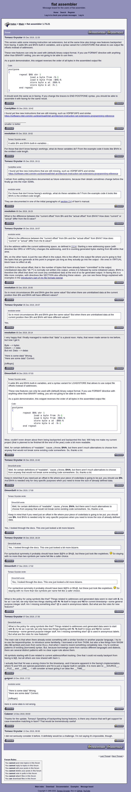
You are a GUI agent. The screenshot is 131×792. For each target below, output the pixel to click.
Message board (87, 787)
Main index (39, 787)
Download (50, 787)
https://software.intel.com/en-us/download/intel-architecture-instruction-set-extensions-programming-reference (59, 116)
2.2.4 (73, 246)
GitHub (79, 791)
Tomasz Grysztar (63, 791)
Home (56, 12)
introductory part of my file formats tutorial (42, 277)
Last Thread (105, 756)
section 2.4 (66, 201)
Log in (81, 15)
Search (63, 12)
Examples (75, 787)
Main (21, 24)
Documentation (62, 787)
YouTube (86, 791)
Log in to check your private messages (61, 15)
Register (71, 12)
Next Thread (117, 756)
